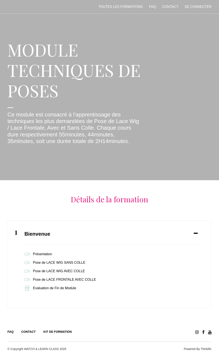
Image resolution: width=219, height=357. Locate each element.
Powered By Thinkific (198, 349)
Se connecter (198, 6)
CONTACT (28, 331)
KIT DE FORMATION (57, 331)
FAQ (152, 6)
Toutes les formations (120, 6)
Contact (170, 6)
